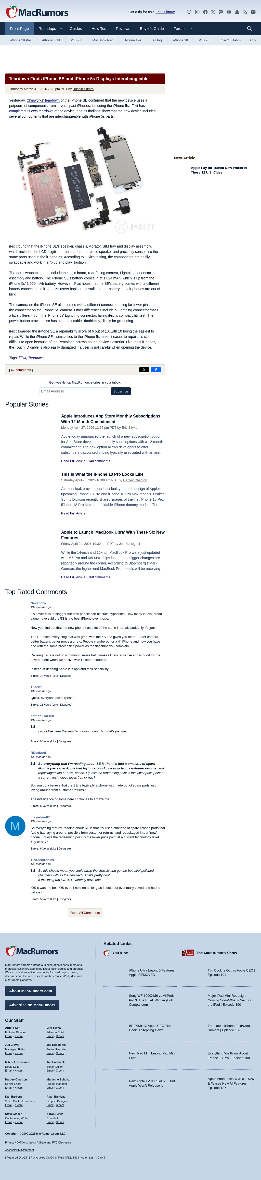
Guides (76, 28)
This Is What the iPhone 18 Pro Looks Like (104, 474)
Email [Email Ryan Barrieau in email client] (50, 1104)
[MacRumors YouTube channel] (228, 12)
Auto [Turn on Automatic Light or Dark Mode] (84, 1157)
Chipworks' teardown (43, 100)
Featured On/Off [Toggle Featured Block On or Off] (17, 1157)
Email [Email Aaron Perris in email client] (50, 1121)
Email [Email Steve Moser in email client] (8, 1121)
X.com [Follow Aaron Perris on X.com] (60, 1121)
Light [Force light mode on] (92, 1157)
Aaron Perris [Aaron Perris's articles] (55, 1113)
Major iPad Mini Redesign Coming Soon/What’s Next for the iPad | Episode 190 (229, 999)
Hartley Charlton (135, 480)
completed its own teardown (31, 111)
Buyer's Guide (152, 28)
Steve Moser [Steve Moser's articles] (13, 1113)
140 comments (99, 461)
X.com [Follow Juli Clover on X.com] (19, 1052)
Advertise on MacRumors (32, 1004)
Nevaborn (38, 603)
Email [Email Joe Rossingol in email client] (50, 1052)
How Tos (99, 28)
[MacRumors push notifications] (237, 12)
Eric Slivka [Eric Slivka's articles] (54, 1026)
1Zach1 (36, 687)
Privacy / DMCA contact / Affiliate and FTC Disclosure (38, 1142)
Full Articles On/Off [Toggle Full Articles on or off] (42, 1157)
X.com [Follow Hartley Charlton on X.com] (19, 1086)
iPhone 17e (132, 40)
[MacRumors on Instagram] (197, 12)
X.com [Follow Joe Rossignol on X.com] (60, 1052)
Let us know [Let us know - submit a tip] (165, 12)
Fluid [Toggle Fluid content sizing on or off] (61, 1157)
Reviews (123, 28)
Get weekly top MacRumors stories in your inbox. (85, 382)
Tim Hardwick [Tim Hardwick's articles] (56, 1061)
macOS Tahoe (230, 40)
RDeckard (38, 753)
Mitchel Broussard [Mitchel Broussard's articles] (17, 1061)
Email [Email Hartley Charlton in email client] (8, 1086)
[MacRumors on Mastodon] (220, 12)
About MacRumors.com (30, 990)
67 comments (21, 370)
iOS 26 (204, 40)
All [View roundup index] (252, 40)
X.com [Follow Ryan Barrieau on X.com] (60, 1104)
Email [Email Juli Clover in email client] (8, 1052)
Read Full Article (73, 461)
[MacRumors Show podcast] (189, 12)
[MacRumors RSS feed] (245, 12)
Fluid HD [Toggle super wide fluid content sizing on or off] (71, 1157)
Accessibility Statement (19, 1150)
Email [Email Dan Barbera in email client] (8, 1104)
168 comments (99, 577)
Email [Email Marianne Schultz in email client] (50, 1086)
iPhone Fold (51, 40)
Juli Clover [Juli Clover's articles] (12, 1044)
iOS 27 (76, 40)
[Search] (251, 28)
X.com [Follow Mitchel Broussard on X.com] (19, 1069)
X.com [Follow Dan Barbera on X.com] (19, 1104)
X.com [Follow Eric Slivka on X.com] (60, 1035)
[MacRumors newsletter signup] (253, 12)
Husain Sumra (83, 89)
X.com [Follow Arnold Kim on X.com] (19, 1035)
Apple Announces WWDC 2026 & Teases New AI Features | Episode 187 (231, 1082)
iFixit (22, 358)
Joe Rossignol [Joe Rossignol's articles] (56, 1044)
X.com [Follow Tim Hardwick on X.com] (60, 1069)
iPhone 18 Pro (20, 40)
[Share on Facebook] (156, 369)
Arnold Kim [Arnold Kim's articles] (12, 1026)
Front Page (19, 28)
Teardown (36, 358)
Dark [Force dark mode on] (100, 1157)
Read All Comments (85, 913)
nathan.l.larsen (42, 716)
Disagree (65, 675)
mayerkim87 (40, 817)
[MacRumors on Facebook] (205, 12)
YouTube (120, 952)
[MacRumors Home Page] (37, 12)
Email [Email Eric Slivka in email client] (50, 1035)
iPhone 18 (180, 40)
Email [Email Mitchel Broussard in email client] (8, 1069)
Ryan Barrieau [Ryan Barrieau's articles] (56, 1095)
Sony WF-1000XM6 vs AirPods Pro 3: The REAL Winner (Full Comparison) (151, 999)
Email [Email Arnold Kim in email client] (8, 1035)
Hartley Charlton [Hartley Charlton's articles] (16, 1078)
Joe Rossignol (129, 544)
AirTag (157, 40)
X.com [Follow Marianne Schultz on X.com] (60, 1086)
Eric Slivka (129, 427)
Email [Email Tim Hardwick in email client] (50, 1069)
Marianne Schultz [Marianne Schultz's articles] (58, 1078)
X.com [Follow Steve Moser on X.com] (19, 1121)
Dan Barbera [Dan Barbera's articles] (13, 1095)
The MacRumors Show (216, 952)
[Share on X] (144, 369)
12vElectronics (42, 860)
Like (55, 675)
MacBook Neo (103, 40)
